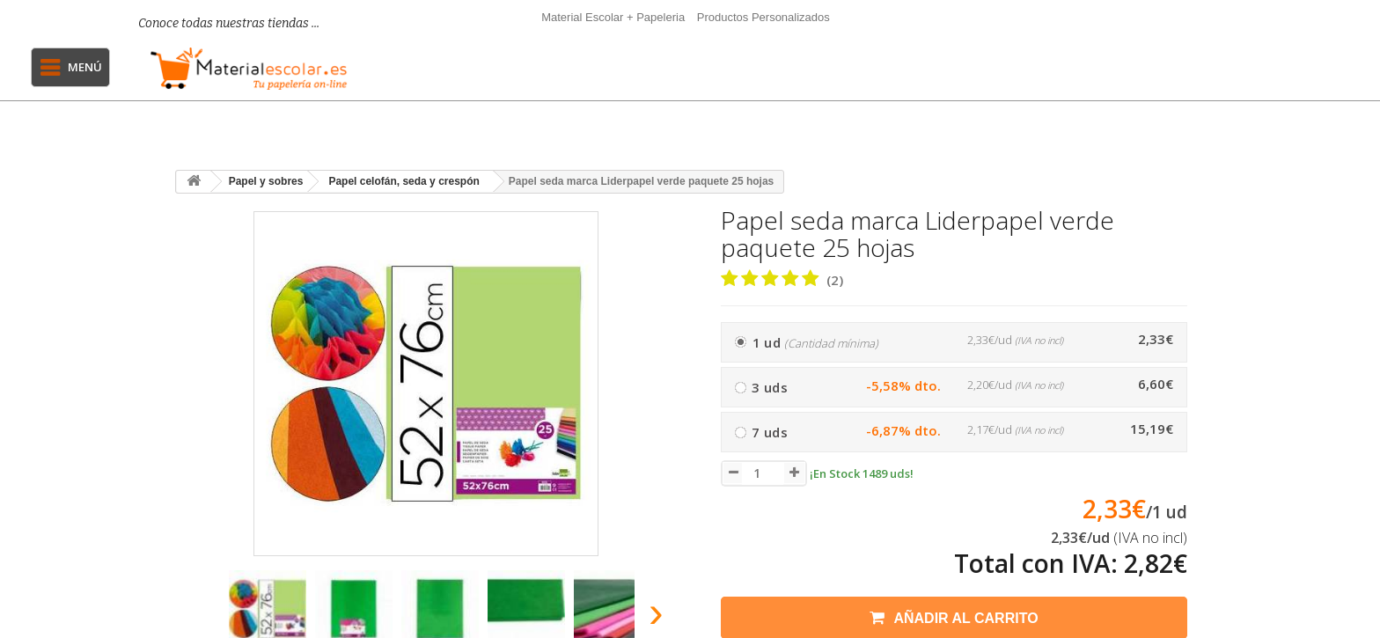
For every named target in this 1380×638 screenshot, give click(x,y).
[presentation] (196, 617)
